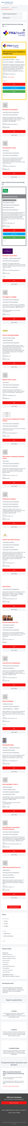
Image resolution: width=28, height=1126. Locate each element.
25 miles (6, 921)
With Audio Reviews (8, 936)
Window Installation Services (9, 958)
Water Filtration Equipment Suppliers (11, 976)
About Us (17, 1110)
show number (11, 77)
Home (3, 1110)
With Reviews (7, 933)
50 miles (6, 923)
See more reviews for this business (11, 1086)
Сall (14, 84)
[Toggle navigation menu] (26, 2)
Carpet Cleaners (6, 972)
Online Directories (10, 1110)
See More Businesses (14, 907)
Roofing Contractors (7, 954)
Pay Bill (18, 1112)
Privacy (14, 1112)
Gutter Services (6, 960)
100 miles (6, 926)
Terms (9, 1112)
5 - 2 (5, 81)
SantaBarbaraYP (5, 7)
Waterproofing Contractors (8, 956)
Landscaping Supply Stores (8, 966)
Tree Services (5, 962)
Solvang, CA (14, 7)
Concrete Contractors (7, 970)
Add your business (14, 1102)
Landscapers (5, 964)
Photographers (6, 968)
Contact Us (23, 1110)
